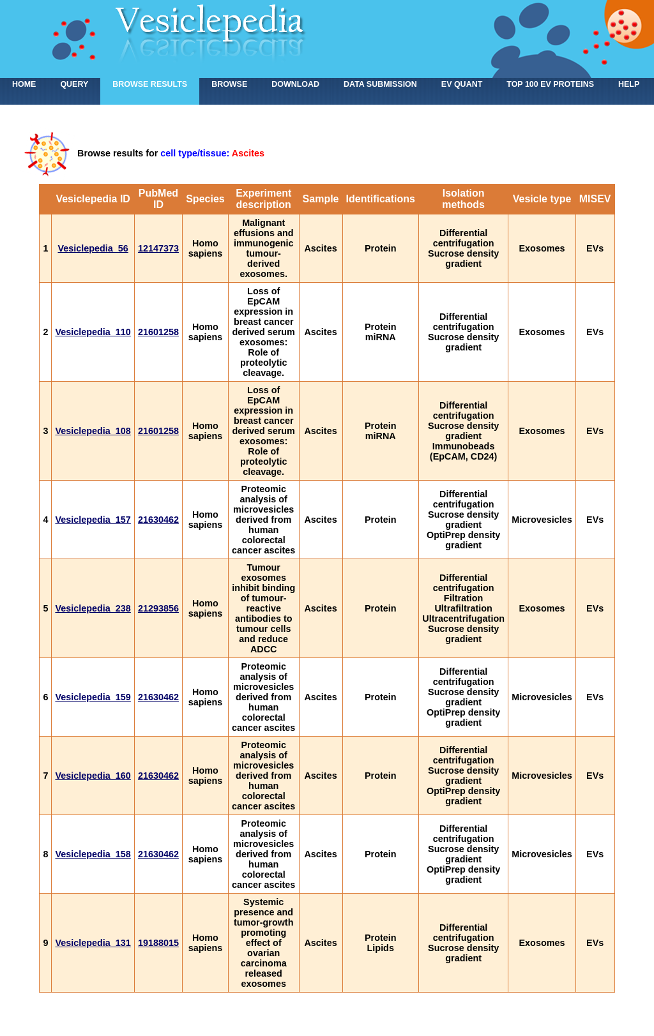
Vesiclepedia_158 (92, 854)
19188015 (158, 943)
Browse (229, 84)
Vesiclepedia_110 (92, 332)
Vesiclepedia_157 (92, 519)
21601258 (158, 332)
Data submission (380, 84)
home (24, 84)
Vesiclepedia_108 (92, 431)
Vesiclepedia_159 (92, 697)
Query (74, 84)
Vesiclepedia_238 (92, 608)
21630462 (158, 519)
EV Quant (461, 84)
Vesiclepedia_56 (92, 248)
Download (295, 84)
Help (628, 84)
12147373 (158, 248)
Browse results (149, 84)
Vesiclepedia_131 (92, 943)
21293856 (158, 608)
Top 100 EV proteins (550, 84)
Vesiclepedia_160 (92, 775)
